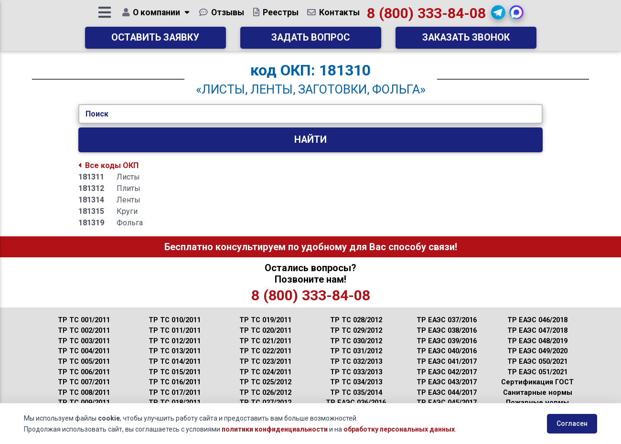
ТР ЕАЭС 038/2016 (447, 331)
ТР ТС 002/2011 (84, 331)
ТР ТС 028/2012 (356, 320)
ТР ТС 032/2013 (356, 362)
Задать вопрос (310, 40)
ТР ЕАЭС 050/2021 (537, 362)
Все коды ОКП (108, 165)
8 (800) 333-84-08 (427, 16)
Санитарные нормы (537, 393)
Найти (310, 139)
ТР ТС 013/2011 (175, 351)
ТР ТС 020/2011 (265, 331)
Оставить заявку (155, 40)
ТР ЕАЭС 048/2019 (537, 341)
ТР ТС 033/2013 (356, 372)
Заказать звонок (466, 40)
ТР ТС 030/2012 (356, 341)
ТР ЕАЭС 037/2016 (447, 320)
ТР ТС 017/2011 (175, 393)
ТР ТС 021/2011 (265, 341)
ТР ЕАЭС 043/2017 (447, 382)
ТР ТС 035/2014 (356, 393)
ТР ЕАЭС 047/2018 (537, 331)
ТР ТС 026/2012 (265, 393)
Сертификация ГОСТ (537, 382)
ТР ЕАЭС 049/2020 (537, 351)
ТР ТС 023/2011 (265, 362)
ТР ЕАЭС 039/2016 (447, 341)
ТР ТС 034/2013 (356, 382)
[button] (500, 16)
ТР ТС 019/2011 (265, 320)
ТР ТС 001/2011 (84, 320)
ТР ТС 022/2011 (265, 351)
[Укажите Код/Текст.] (310, 114)
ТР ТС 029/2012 (356, 331)
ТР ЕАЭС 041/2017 (447, 362)
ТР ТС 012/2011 (175, 341)
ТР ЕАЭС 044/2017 (447, 393)
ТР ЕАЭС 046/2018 (537, 320)
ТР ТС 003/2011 (84, 341)
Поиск (97, 113)
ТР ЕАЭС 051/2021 (537, 372)
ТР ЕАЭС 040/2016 (447, 351)
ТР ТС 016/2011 (175, 382)
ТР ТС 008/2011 (84, 393)
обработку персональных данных (399, 429)
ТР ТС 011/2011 (175, 331)
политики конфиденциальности (275, 429)
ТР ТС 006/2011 (84, 372)
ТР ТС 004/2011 (84, 351)
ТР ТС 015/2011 (175, 372)
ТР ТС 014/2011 (175, 362)
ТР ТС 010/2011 (175, 320)
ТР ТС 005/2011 (84, 362)
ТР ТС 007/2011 (84, 382)
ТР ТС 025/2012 (265, 382)
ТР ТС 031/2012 (356, 351)
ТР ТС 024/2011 (265, 372)
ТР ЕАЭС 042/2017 (447, 372)
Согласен (572, 423)
